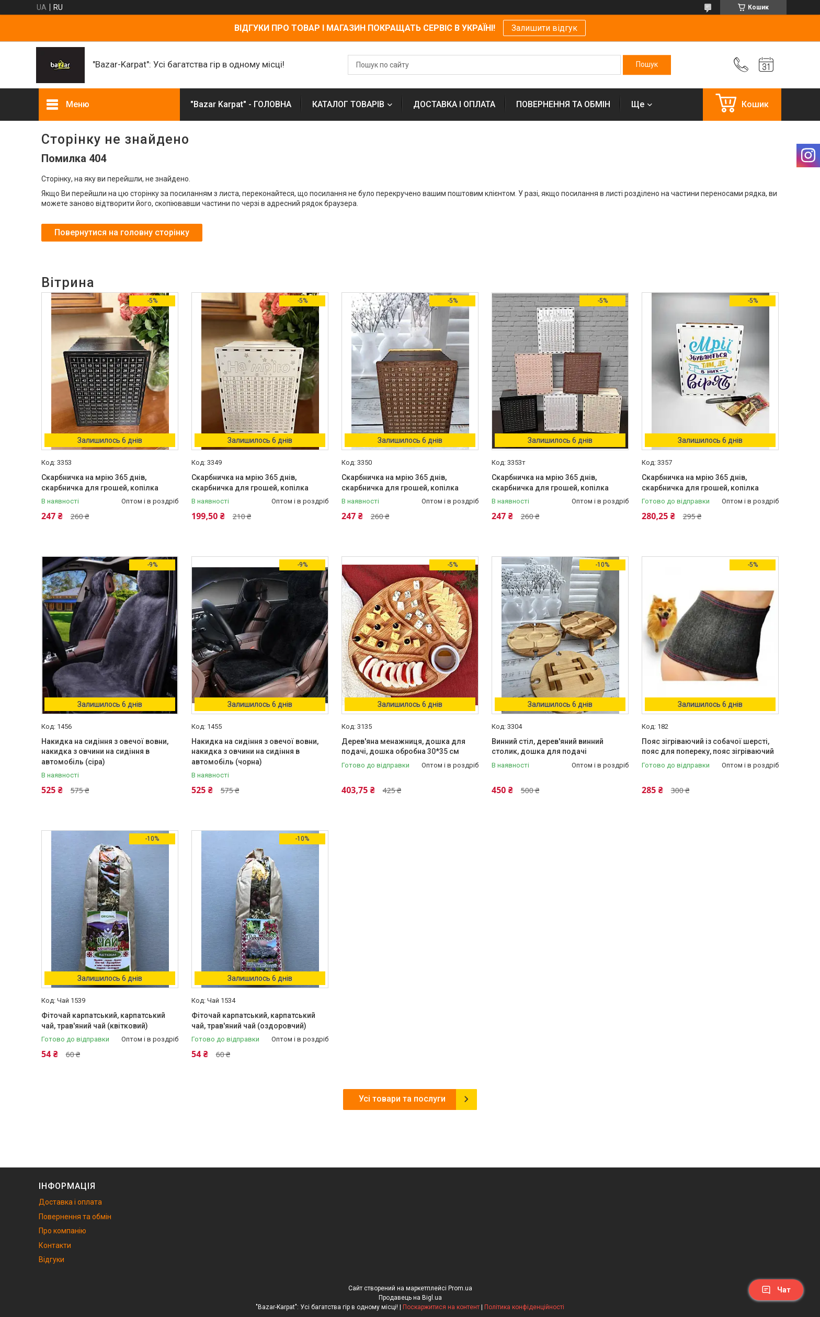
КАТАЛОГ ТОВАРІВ (348, 104)
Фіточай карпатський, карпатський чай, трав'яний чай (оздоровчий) (253, 1020)
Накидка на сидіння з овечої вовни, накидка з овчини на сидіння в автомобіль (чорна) (254, 751)
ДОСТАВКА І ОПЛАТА (454, 104)
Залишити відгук (544, 28)
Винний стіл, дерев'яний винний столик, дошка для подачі (547, 746)
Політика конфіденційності (524, 1307)
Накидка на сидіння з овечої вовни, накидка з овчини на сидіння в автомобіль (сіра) (104, 751)
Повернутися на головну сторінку (121, 232)
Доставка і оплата (70, 1202)
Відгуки (51, 1259)
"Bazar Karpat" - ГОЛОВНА (240, 104)
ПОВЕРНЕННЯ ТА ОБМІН (563, 104)
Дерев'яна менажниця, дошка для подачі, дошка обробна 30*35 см (403, 746)
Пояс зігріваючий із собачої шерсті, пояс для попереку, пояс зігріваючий (708, 746)
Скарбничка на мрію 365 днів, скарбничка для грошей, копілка (99, 482)
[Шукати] (647, 65)
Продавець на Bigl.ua (410, 1297)
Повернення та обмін (75, 1216)
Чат (776, 1290)
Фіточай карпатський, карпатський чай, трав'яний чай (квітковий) (103, 1020)
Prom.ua (460, 1288)
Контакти (55, 1245)
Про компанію (62, 1231)
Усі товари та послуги (402, 1099)
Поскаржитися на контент (441, 1307)
